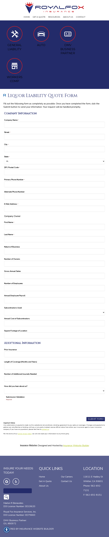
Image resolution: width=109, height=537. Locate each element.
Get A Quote (45, 477)
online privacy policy (25, 434)
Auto (41, 36)
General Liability (14, 38)
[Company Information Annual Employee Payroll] (54, 300)
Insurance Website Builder (76, 445)
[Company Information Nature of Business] (54, 251)
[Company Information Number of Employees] (54, 288)
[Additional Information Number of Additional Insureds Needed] (54, 379)
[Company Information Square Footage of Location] (54, 335)
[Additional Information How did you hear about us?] (54, 391)
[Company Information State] (54, 161)
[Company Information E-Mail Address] (54, 209)
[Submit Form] (95, 419)
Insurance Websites (28, 445)
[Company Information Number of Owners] (54, 264)
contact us (45, 429)
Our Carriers (67, 472)
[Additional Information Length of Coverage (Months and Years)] (54, 366)
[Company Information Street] (54, 137)
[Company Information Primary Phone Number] (54, 184)
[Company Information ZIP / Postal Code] (54, 172)
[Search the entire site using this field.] (17, 486)
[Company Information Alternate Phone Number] (54, 196)
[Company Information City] (54, 149)
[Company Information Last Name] (54, 239)
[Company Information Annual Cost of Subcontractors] (54, 323)
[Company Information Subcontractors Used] (54, 312)
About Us (44, 481)
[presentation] (27, 406)
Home (42, 472)
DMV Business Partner (68, 40)
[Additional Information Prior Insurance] (54, 354)
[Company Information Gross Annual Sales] (54, 276)
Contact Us (66, 477)
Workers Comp (14, 70)
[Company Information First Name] (54, 227)
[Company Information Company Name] (54, 125)
